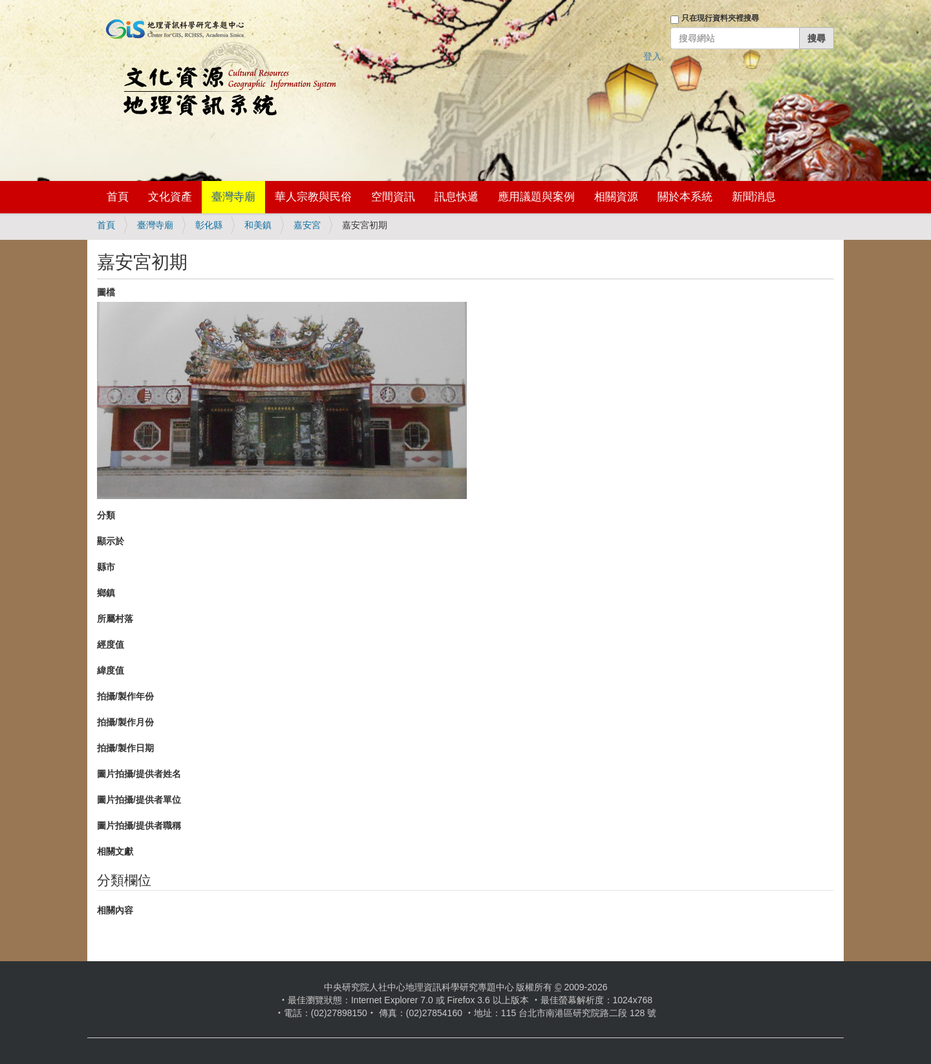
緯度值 (110, 670)
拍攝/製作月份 (125, 722)
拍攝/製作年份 (125, 696)
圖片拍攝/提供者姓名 (139, 774)
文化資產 (170, 197)
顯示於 (110, 541)
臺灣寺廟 (233, 197)
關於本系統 (685, 197)
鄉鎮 (106, 593)
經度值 (110, 644)
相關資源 (616, 197)
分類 (106, 515)
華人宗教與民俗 (313, 197)
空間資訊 (393, 197)
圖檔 (106, 292)
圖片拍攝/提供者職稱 (139, 825)
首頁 (118, 197)
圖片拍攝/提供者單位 (139, 799)
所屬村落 (115, 618)
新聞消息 (754, 197)
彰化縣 (208, 225)
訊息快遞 (456, 197)
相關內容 (115, 910)
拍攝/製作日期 (125, 748)
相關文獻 (115, 851)
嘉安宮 (307, 225)
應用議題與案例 (536, 197)
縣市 (106, 567)
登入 (652, 56)
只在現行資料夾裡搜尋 (720, 18)
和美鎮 (258, 225)
